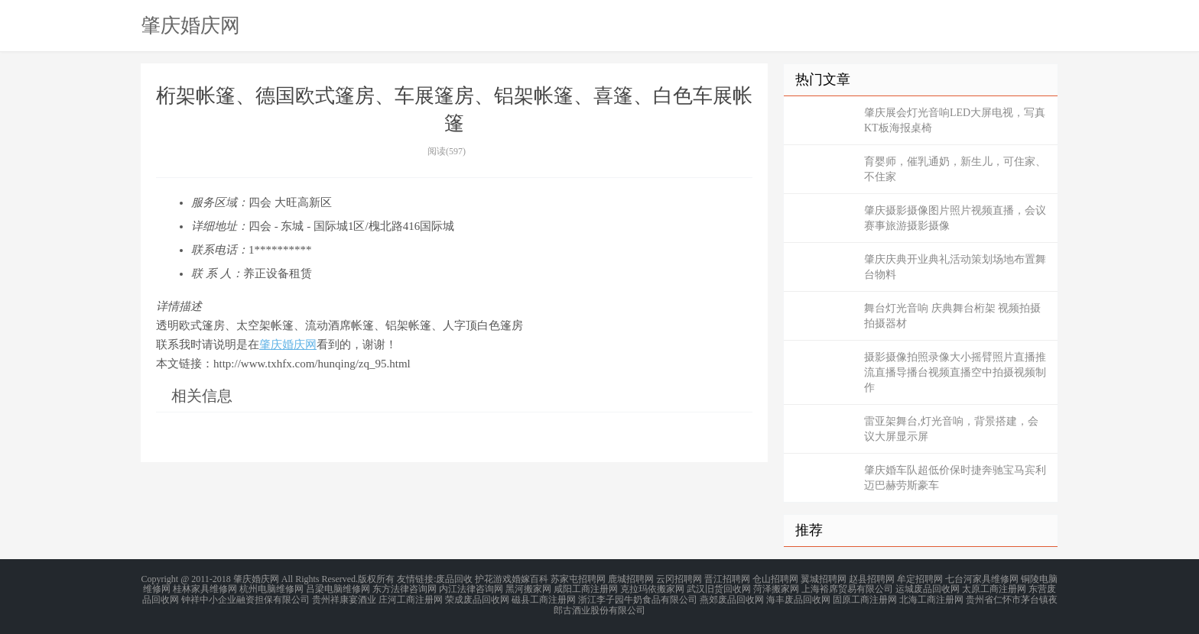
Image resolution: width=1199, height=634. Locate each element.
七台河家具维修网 (982, 579)
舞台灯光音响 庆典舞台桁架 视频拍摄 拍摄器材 (952, 315)
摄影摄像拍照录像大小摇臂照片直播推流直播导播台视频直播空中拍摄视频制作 (955, 372)
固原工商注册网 (865, 597)
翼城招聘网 (823, 579)
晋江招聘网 (727, 579)
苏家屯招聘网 (578, 579)
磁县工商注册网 (544, 597)
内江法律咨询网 (471, 588)
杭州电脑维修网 (271, 588)
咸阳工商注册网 (586, 588)
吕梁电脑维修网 (338, 588)
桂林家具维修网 (205, 588)
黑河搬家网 (528, 588)
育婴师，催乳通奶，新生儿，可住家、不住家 (955, 169)
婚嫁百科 (530, 579)
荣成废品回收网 (477, 597)
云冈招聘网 (679, 579)
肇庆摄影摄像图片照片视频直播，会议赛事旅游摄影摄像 (955, 218)
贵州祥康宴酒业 (344, 597)
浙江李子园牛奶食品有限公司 (637, 597)
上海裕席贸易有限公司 (847, 588)
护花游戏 (493, 579)
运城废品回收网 (927, 588)
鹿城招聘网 (631, 579)
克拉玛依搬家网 (652, 588)
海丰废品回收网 (798, 597)
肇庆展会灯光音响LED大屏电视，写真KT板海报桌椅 (954, 120)
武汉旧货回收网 (719, 588)
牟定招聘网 (920, 579)
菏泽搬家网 (776, 588)
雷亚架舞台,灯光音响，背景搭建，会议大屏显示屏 (951, 429)
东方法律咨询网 (404, 588)
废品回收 (454, 579)
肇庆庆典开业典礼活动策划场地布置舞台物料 (955, 267)
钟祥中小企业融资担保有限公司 (245, 597)
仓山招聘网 (775, 579)
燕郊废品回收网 (732, 597)
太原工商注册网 (994, 588)
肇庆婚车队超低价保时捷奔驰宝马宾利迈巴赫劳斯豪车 (955, 477)
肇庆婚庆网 (190, 25)
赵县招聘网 (872, 579)
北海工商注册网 (931, 597)
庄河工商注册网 (411, 597)
